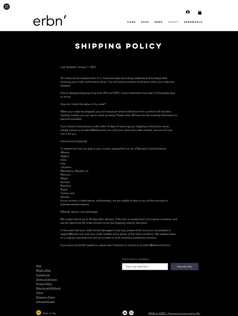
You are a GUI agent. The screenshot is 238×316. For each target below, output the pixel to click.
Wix (198, 313)
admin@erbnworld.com (98, 130)
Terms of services (46, 279)
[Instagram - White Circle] (131, 313)
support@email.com (72, 234)
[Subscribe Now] (185, 266)
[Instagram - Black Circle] (7, 7)
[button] (200, 12)
